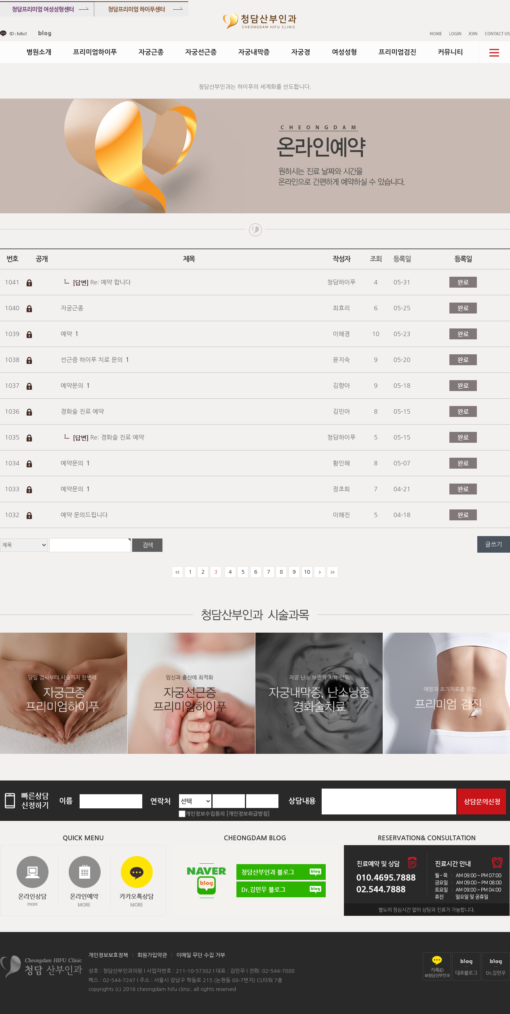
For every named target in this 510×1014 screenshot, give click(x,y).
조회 (375, 259)
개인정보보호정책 (108, 955)
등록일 (402, 259)
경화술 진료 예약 (82, 411)
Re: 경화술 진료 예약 (117, 437)
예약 (70, 334)
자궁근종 (151, 52)
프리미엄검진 (397, 52)
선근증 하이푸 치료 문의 (95, 360)
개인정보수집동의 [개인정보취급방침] (227, 813)
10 (307, 571)
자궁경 (300, 52)
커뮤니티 (450, 52)
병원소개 (38, 52)
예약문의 (75, 386)
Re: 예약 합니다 (110, 282)
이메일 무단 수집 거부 (200, 955)
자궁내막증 (254, 52)
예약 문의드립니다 (84, 515)
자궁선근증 (201, 52)
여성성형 (344, 52)
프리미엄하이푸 (95, 52)
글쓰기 (493, 544)
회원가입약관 (152, 955)
